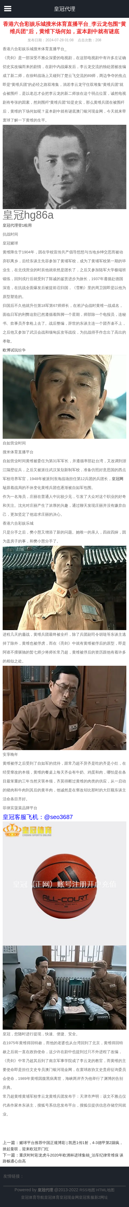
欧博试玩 (10, 350)
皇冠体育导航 (32, 1197)
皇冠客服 (86, 1197)
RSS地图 (87, 1190)
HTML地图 (105, 1190)
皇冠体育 (52, 1197)
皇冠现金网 (69, 1197)
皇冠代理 (64, 9)
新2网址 (101, 1197)
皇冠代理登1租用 (17, 225)
